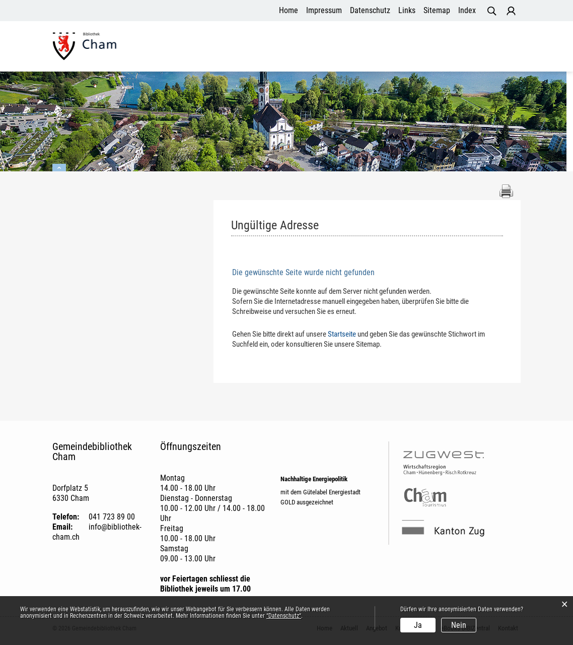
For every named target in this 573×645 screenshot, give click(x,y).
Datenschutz (370, 10)
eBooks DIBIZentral (439, 52)
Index (467, 10)
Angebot (310, 52)
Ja (418, 625)
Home (288, 10)
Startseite (342, 334)
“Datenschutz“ (283, 615)
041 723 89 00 (112, 517)
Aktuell (271, 52)
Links (406, 10)
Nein (458, 625)
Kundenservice (364, 52)
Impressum (324, 10)
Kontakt (501, 52)
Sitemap (436, 10)
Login (511, 11)
